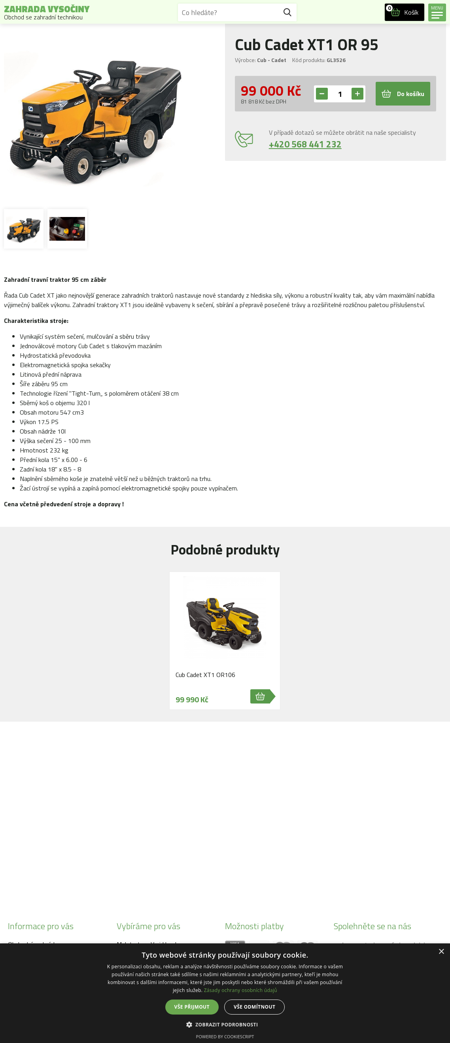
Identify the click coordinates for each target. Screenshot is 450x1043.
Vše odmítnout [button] (254, 1006)
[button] (225, 1024)
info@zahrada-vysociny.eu (72, 859)
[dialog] (225, 993)
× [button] (441, 952)
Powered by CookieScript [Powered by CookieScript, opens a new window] (225, 1036)
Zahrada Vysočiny (46, 12)
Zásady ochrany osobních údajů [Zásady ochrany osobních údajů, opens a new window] (240, 990)
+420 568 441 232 (305, 144)
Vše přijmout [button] (192, 1006)
